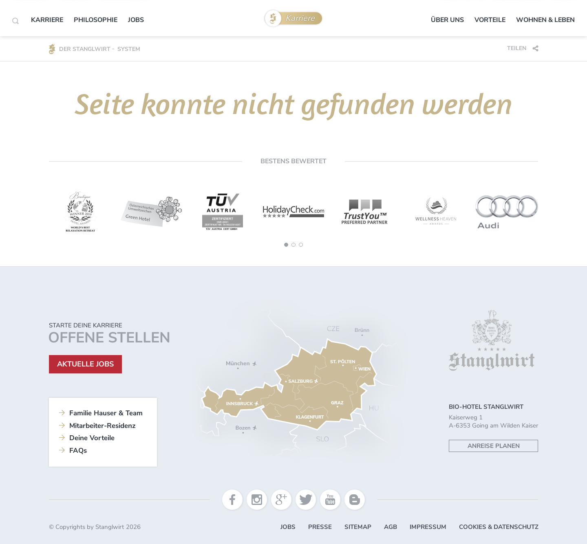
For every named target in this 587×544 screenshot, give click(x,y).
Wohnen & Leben (545, 19)
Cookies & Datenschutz (498, 527)
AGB (390, 527)
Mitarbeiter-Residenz (102, 425)
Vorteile (489, 19)
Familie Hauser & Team (106, 413)
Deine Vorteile (92, 438)
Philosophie (95, 19)
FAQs (78, 450)
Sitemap (357, 527)
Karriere (300, 18)
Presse (320, 527)
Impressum (428, 527)
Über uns (447, 19)
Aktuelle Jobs (85, 364)
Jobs (136, 19)
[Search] (15, 21)
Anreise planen (494, 446)
